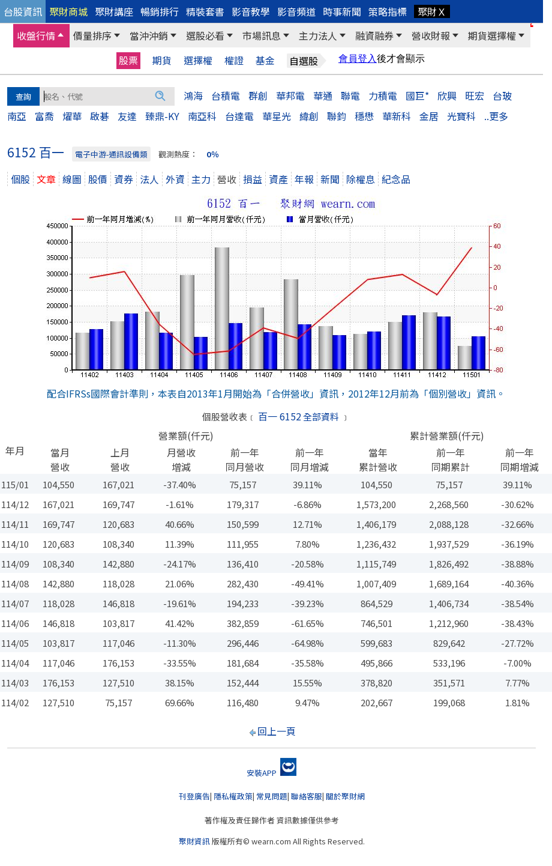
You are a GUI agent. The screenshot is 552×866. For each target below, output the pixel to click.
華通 (322, 95)
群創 (258, 95)
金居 (429, 116)
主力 (201, 179)
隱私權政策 (233, 796)
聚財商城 (68, 11)
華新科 (396, 116)
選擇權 (198, 60)
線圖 (72, 179)
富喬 (44, 116)
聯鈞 (336, 116)
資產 (278, 179)
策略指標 (387, 11)
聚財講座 (114, 11)
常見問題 (271, 796)
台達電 (239, 116)
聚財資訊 (194, 841)
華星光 (276, 116)
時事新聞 (342, 11)
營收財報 (431, 35)
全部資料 (321, 416)
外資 (175, 179)
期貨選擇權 (492, 35)
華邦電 (290, 95)
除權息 (360, 179)
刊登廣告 (194, 796)
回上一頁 (276, 731)
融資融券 (374, 35)
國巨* (417, 95)
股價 (97, 179)
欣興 (447, 95)
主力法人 (318, 35)
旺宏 (474, 95)
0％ (212, 154)
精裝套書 (205, 11)
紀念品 (396, 179)
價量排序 (92, 35)
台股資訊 (23, 11)
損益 (252, 179)
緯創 (309, 116)
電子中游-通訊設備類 (111, 154)
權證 (234, 60)
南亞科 (202, 116)
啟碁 (99, 116)
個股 (20, 179)
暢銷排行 (159, 11)
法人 (149, 179)
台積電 (225, 95)
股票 (128, 60)
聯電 (350, 95)
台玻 (502, 95)
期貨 (162, 60)
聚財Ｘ (432, 11)
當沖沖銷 (149, 35)
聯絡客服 (306, 796)
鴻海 (193, 95)
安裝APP (271, 772)
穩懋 (364, 116)
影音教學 (251, 11)
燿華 (72, 116)
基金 (265, 60)
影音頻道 (296, 11)
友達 (127, 116)
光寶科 (461, 116)
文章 (46, 179)
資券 (123, 179)
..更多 (496, 116)
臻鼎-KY (162, 116)
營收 (226, 179)
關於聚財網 (345, 796)
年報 (304, 179)
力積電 (382, 95)
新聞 (330, 179)
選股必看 (205, 35)
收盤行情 (36, 35)
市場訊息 (261, 35)
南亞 (16, 116)
